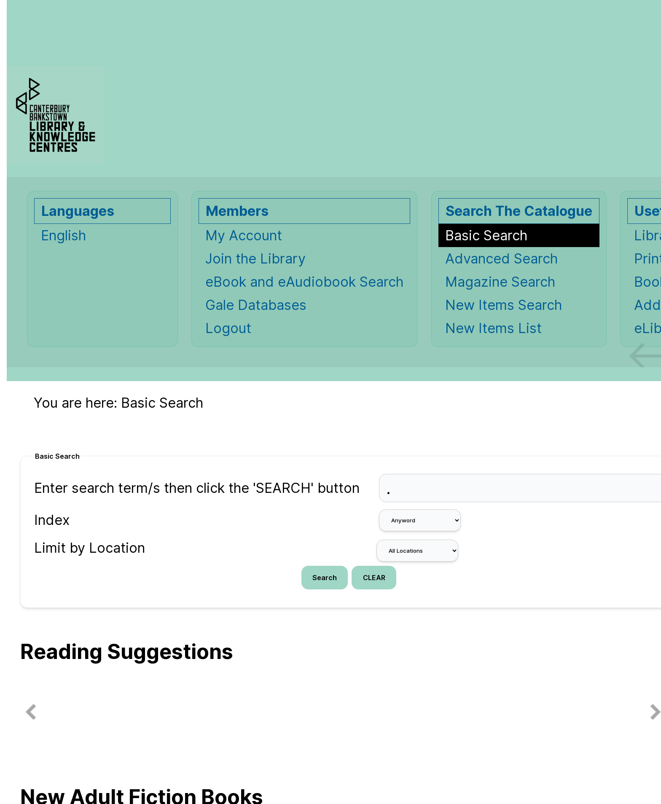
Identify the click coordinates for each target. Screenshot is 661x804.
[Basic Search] (518, 235)
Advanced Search (501, 258)
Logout (228, 328)
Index (52, 520)
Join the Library (255, 258)
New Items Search (503, 305)
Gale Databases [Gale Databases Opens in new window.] (255, 305)
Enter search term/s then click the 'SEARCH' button (197, 488)
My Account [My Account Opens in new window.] (243, 235)
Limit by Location (89, 548)
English (63, 235)
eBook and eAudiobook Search (304, 282)
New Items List (493, 328)
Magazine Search (500, 282)
